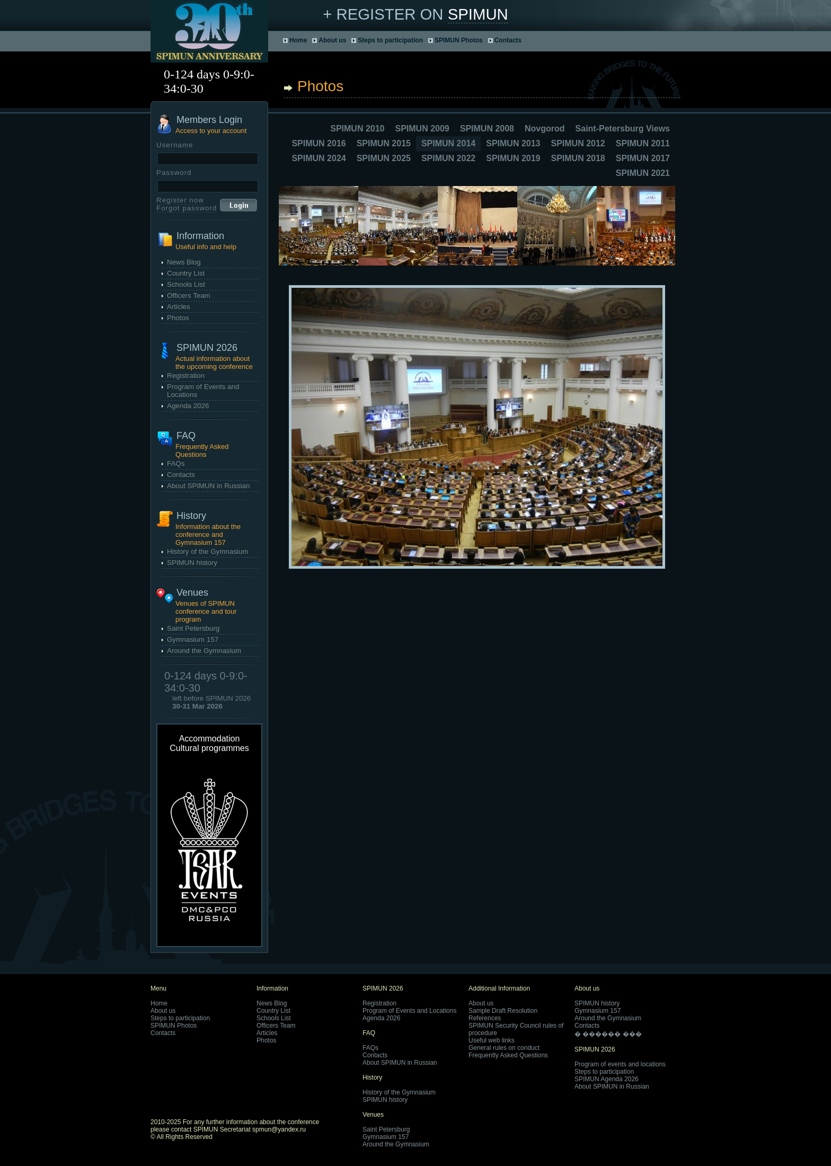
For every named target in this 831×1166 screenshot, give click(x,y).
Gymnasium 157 (192, 639)
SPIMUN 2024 (318, 158)
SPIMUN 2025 (384, 158)
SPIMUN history (192, 563)
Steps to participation (390, 40)
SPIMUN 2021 (643, 173)
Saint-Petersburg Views (623, 128)
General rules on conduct (504, 1048)
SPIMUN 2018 (578, 158)
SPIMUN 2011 (643, 143)
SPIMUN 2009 (422, 128)
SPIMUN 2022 (448, 158)
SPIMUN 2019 (513, 158)
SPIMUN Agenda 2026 (606, 1079)
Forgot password (186, 208)
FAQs (175, 463)
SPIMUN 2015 (384, 143)
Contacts (507, 40)
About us (332, 40)
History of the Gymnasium (207, 551)
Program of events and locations (620, 1064)
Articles (178, 307)
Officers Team (188, 295)
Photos (178, 318)
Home (298, 40)
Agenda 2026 (188, 406)
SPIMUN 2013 (513, 143)
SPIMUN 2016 (318, 143)
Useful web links (491, 1040)
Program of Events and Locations (409, 1010)
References (484, 1018)
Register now (180, 200)
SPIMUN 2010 (357, 128)
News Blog (184, 262)
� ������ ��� (608, 1034)
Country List (186, 273)
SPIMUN (478, 14)
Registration (186, 375)
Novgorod (545, 128)
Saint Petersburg (193, 628)
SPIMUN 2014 (448, 143)
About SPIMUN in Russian (208, 486)
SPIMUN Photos (459, 40)
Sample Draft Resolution (502, 1010)
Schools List (186, 284)
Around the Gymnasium (204, 651)
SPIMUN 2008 (487, 128)
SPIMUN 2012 (578, 143)
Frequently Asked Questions (508, 1055)
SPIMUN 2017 (643, 158)
